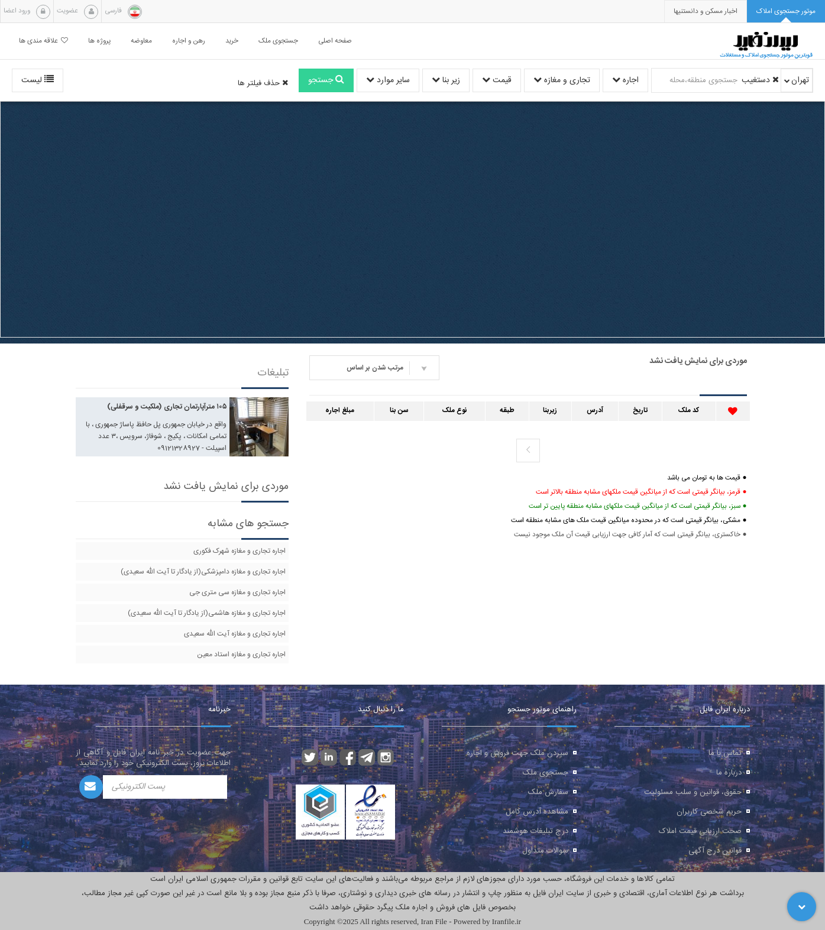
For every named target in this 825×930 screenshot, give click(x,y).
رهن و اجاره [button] (188, 41)
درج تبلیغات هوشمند (535, 831)
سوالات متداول (545, 850)
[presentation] (705, 11)
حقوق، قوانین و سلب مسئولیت (693, 792)
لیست (37, 80)
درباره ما (729, 772)
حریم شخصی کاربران (709, 811)
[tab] (786, 11)
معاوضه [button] (141, 41)
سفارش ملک (548, 792)
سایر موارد (388, 80)
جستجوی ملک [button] (278, 41)
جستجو (326, 80)
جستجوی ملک (545, 772)
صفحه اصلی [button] (335, 41)
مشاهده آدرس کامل (537, 811)
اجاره (625, 80)
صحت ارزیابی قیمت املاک (700, 831)
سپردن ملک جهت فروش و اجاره (517, 753)
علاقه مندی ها (43, 41)
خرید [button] (231, 41)
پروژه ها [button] (99, 41)
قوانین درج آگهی (715, 850)
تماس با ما (725, 753)
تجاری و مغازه (561, 80)
